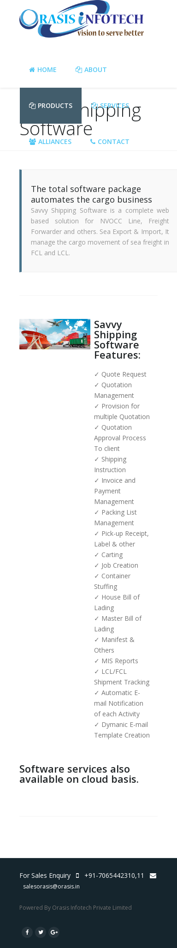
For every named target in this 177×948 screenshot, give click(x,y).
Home (43, 69)
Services (110, 105)
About (91, 69)
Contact (110, 141)
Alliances (50, 141)
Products (50, 105)
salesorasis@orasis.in (51, 886)
